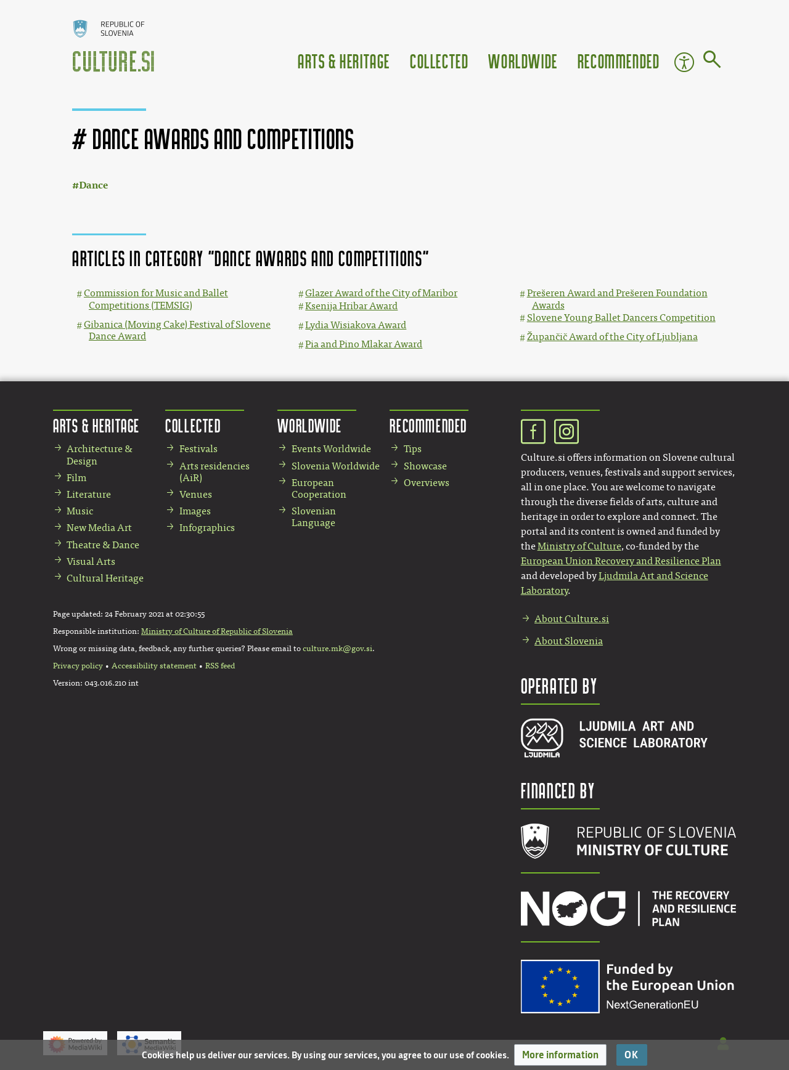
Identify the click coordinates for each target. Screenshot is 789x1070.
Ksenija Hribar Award (351, 306)
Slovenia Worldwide (336, 466)
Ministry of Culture (579, 546)
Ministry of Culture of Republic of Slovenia (217, 631)
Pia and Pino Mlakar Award (363, 344)
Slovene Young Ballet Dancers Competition (621, 317)
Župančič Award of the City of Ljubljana (612, 336)
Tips (413, 449)
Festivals (198, 449)
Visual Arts (91, 561)
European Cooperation (319, 488)
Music (80, 511)
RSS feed (220, 666)
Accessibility (684, 62)
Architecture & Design (100, 454)
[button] (560, 1055)
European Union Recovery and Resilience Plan (621, 561)
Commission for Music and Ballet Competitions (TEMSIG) (156, 298)
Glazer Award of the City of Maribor (381, 293)
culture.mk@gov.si (337, 649)
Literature (89, 494)
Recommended (619, 60)
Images (195, 511)
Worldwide (522, 60)
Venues (195, 494)
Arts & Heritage (344, 60)
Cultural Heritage (105, 578)
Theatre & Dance (103, 545)
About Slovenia (568, 641)
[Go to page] (712, 61)
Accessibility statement (154, 666)
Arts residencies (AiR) (214, 472)
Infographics (207, 527)
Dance (93, 185)
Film (76, 478)
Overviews (426, 482)
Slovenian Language (314, 517)
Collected (439, 60)
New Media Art (99, 527)
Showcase (425, 466)
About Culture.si (571, 619)
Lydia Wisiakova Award (355, 325)
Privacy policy (78, 666)
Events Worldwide (331, 449)
